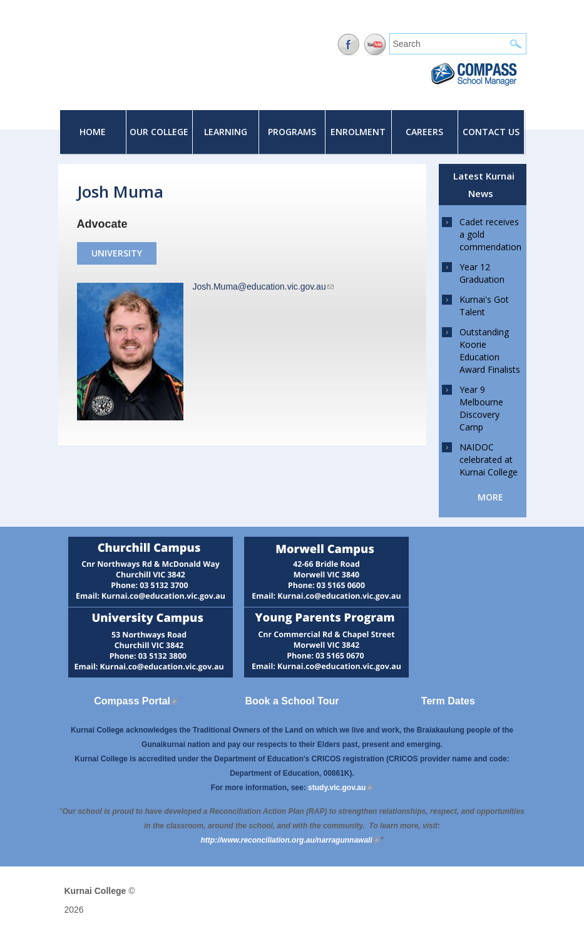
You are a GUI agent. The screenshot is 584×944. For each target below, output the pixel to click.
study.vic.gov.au (340, 787)
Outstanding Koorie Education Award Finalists (489, 350)
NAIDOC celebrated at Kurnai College (488, 459)
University (116, 253)
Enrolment (358, 132)
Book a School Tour (292, 701)
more (490, 497)
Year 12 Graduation (482, 273)
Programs (292, 132)
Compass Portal (136, 701)
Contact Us (491, 132)
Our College (159, 132)
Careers (424, 132)
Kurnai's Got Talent (484, 305)
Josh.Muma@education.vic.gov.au (263, 287)
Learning (225, 132)
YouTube (375, 44)
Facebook (348, 44)
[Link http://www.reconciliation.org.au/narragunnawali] (290, 840)
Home (92, 132)
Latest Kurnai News (484, 185)
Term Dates (448, 701)
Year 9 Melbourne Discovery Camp (481, 408)
